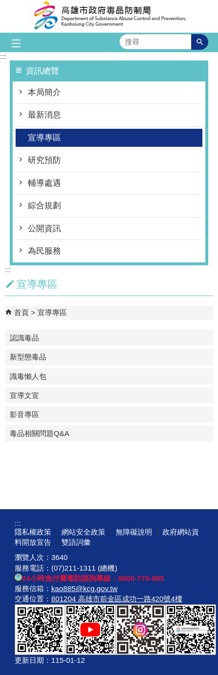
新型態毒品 (28, 357)
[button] (199, 42)
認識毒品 (24, 338)
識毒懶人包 (28, 376)
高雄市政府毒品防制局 (109, 16)
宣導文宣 (24, 395)
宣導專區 (44, 137)
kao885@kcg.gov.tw (84, 588)
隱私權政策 (33, 532)
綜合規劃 (44, 205)
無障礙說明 (134, 532)
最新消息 (44, 114)
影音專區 (24, 414)
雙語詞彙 (76, 542)
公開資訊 (44, 228)
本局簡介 (44, 92)
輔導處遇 (44, 183)
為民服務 (44, 251)
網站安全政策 (83, 532)
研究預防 (44, 160)
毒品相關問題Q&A (39, 433)
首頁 (21, 312)
